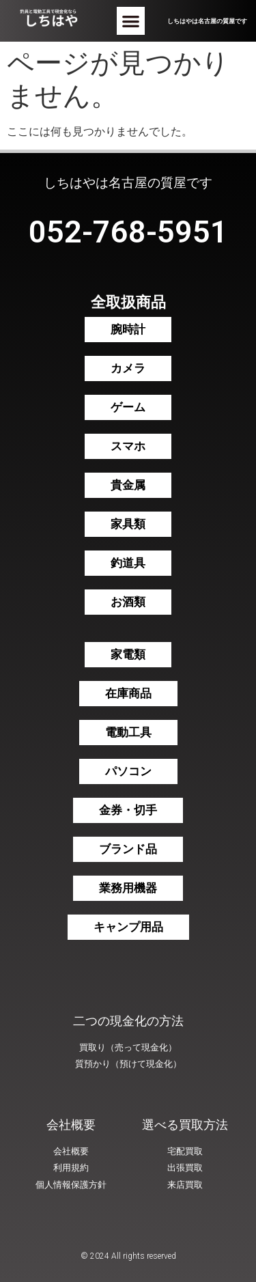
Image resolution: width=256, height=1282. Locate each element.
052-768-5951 (128, 232)
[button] (131, 21)
